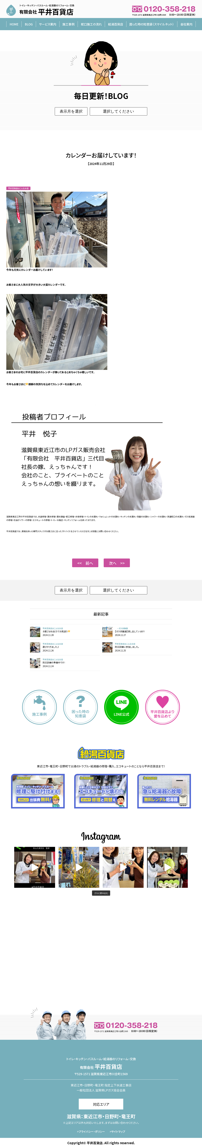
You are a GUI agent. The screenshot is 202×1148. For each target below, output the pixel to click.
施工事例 (68, 24)
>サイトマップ (117, 1131)
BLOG (29, 24)
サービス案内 (47, 24)
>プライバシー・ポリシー (91, 1131)
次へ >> (117, 563)
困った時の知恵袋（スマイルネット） (151, 24)
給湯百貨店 (115, 24)
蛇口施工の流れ (91, 24)
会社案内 (186, 24)
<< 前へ (85, 563)
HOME (14, 24)
